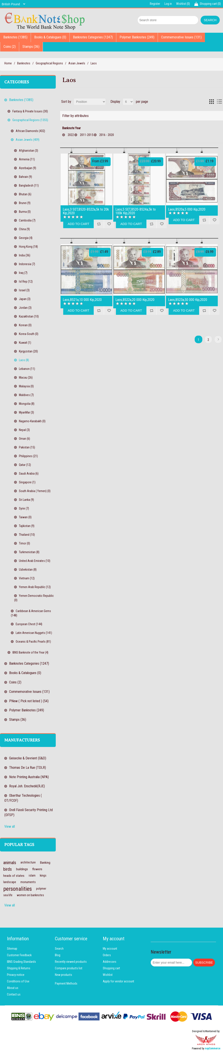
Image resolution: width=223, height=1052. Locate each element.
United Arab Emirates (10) (34, 561)
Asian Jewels (76, 63)
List (219, 101)
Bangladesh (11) (29, 185)
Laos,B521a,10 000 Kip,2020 (82, 300)
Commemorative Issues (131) (181, 37)
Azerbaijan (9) (27, 168)
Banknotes (23, 63)
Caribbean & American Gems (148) (31, 613)
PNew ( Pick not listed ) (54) (29, 701)
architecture (28, 862)
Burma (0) (25, 211)
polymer (41, 889)
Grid (211, 101)
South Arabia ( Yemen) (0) (35, 491)
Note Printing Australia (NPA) (29, 777)
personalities (17, 889)
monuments (28, 882)
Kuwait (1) (25, 342)
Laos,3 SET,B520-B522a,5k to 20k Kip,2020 (86, 211)
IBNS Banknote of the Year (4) (30, 652)
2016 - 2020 (106, 135)
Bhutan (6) (25, 194)
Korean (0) (25, 325)
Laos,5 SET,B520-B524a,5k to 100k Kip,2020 (135, 211)
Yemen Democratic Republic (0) (34, 598)
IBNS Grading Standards (21, 961)
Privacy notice (15, 974)
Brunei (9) (24, 203)
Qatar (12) (25, 465)
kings (43, 875)
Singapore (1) (27, 482)
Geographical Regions (49, 63)
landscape (9, 882)
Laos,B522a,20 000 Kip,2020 (134, 300)
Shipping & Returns (18, 968)
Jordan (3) (25, 307)
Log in (168, 3)
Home (8, 63)
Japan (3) (24, 299)
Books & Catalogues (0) (50, 37)
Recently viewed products (71, 961)
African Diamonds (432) (30, 131)
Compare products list (68, 968)
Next (218, 339)
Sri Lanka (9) (26, 499)
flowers (37, 869)
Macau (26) (26, 377)
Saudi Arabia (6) (29, 473)
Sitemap (12, 948)
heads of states (13, 876)
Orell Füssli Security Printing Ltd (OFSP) (28, 812)
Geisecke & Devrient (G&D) (27, 758)
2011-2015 (86, 135)
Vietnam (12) (27, 578)
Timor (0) (24, 543)
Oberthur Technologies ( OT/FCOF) (23, 798)
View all (9, 826)
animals (9, 862)
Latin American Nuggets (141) (34, 633)
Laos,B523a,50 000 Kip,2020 (187, 300)
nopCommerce (212, 1048)
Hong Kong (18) (28, 246)
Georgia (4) (25, 238)
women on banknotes (30, 895)
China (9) (24, 229)
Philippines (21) (28, 456)
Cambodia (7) (27, 220)
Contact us (13, 994)
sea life (7, 895)
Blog (57, 955)
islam (32, 875)
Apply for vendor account (118, 981)
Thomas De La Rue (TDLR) (27, 767)
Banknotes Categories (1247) (93, 37)
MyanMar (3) (26, 412)
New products (63, 974)
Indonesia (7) (27, 264)
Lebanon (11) (27, 369)
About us (12, 988)
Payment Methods (66, 983)
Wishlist (108, 974)
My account (110, 948)
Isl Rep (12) (26, 281)
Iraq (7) (23, 273)
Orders (107, 955)
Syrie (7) (24, 508)
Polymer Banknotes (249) (137, 37)
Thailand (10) (27, 534)
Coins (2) (9, 47)
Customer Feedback (19, 955)
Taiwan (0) (25, 517)
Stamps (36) (30, 47)
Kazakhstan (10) (29, 316)
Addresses (109, 961)
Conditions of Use (18, 981)
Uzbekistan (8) (28, 569)
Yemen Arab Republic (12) (35, 587)
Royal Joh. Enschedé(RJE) (27, 786)
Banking (45, 863)
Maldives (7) (26, 395)
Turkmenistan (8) (29, 552)
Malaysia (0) (26, 386)
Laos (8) (24, 360)
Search (59, 948)
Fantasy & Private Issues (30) (30, 111)
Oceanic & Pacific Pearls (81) (33, 641)
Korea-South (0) (28, 334)
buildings (22, 869)
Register (155, 3)
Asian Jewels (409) (27, 139)
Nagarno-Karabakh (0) (32, 421)
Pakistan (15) (27, 447)
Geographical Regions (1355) (30, 120)
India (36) (24, 255)
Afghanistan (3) (28, 150)
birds (7, 869)
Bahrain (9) (25, 176)
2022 (71, 135)
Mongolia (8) (26, 403)
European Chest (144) (29, 624)
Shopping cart (111, 968)
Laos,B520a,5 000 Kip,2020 (186, 209)
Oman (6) (24, 438)
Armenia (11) (27, 159)
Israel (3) (24, 290)
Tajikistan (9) (26, 526)
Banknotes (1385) (15, 37)
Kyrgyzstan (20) (28, 351)
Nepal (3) (24, 430)
